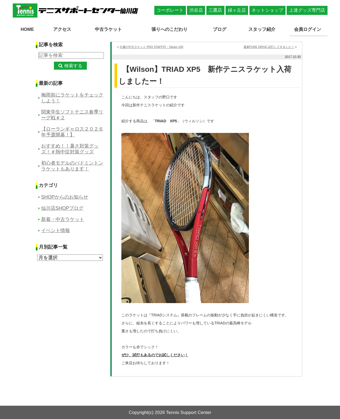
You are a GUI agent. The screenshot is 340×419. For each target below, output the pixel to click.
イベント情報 (55, 230)
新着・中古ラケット (62, 219)
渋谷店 (196, 10)
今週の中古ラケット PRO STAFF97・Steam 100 (151, 46)
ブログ (220, 29)
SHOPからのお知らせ (64, 196)
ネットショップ (267, 10)
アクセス (61, 29)
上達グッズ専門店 (307, 10)
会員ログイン (308, 29)
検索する (73, 65)
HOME (27, 29)
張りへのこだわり (170, 29)
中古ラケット (107, 29)
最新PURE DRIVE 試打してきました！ (269, 46)
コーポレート (170, 10)
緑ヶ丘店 (237, 10)
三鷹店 (215, 10)
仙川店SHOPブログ (62, 208)
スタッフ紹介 (262, 29)
